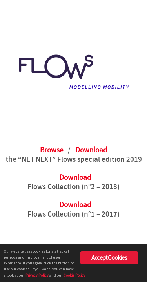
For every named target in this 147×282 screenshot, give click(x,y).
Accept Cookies (109, 258)
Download (91, 150)
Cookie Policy (74, 275)
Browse (51, 150)
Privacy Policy (37, 275)
